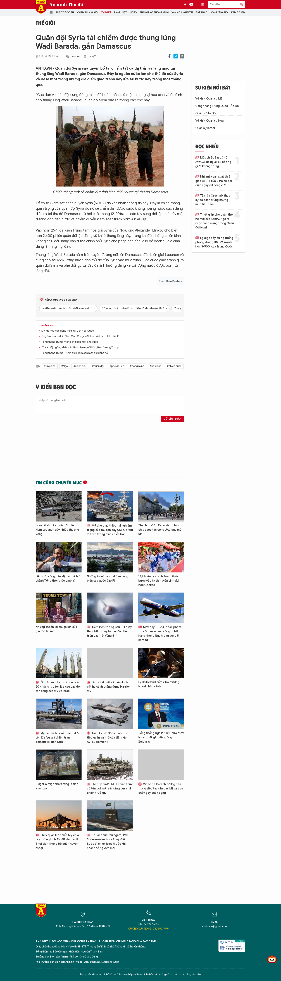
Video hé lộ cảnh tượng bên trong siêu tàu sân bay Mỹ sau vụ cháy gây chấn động (160, 788)
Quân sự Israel (205, 128)
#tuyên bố (50, 366)
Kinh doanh (238, 12)
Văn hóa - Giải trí (182, 12)
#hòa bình (155, 366)
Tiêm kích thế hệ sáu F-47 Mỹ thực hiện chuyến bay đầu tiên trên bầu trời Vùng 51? (109, 631)
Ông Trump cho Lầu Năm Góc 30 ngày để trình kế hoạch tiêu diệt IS (80, 336)
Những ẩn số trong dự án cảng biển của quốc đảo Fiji (107, 579)
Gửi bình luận (172, 418)
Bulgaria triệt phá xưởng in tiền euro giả (57, 786)
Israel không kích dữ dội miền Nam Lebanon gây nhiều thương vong (57, 530)
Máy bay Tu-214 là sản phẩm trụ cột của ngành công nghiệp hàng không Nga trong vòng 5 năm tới (159, 633)
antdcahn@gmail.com (214, 926)
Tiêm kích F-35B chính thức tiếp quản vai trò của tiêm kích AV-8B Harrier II (108, 738)
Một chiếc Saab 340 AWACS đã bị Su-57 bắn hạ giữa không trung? (213, 162)
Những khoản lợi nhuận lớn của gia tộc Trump (56, 629)
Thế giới (106, 12)
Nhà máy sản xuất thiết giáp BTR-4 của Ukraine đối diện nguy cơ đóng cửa (213, 181)
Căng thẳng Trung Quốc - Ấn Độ (217, 106)
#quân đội (98, 366)
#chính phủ (79, 366)
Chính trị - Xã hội (87, 12)
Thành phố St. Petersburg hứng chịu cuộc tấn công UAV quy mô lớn (159, 530)
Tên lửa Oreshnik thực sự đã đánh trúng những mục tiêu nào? (212, 200)
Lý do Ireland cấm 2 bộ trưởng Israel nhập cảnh (158, 684)
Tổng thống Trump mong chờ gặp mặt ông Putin (69, 341)
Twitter (175, 56)
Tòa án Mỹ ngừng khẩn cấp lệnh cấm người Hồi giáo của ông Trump (80, 347)
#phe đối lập (117, 366)
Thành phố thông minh (154, 12)
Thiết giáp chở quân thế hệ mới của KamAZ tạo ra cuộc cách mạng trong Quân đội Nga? (214, 221)
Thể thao (202, 12)
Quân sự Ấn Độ (205, 113)
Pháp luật (120, 12)
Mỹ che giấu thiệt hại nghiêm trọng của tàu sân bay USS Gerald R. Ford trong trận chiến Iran (110, 530)
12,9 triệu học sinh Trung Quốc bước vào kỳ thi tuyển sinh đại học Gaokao (158, 581)
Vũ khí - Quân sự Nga (209, 120)
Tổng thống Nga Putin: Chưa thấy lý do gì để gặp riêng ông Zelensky (161, 737)
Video (133, 12)
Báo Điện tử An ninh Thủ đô (41, 7)
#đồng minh (137, 366)
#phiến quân (174, 366)
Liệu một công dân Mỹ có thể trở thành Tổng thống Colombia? (58, 579)
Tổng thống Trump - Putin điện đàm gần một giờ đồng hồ (74, 353)
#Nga (64, 366)
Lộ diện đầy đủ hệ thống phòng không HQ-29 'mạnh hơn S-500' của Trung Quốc (214, 242)
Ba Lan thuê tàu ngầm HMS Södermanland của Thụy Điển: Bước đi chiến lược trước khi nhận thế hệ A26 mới (107, 841)
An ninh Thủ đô (66, 4)
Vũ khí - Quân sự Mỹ (209, 98)
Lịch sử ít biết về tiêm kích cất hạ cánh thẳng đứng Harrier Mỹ (108, 687)
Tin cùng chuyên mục (59, 482)
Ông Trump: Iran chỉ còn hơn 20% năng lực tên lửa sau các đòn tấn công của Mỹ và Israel (58, 687)
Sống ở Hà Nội (219, 12)
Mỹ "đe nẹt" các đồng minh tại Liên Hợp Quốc (67, 330)
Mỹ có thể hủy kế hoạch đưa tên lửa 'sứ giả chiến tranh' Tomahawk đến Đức (57, 738)
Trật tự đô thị (65, 12)
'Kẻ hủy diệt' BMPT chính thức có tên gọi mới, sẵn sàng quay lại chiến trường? (110, 788)
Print (182, 56)
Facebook (169, 56)
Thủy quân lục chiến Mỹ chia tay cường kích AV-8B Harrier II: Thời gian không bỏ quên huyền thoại (57, 841)
